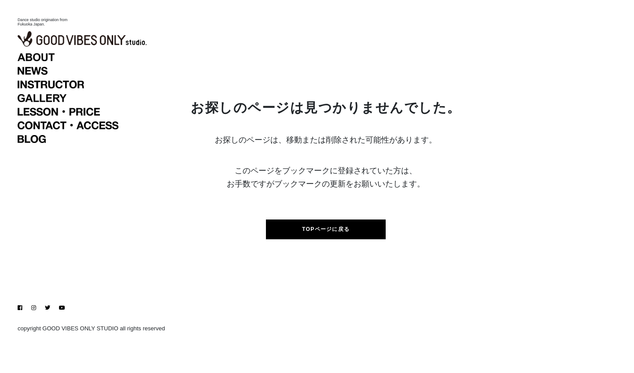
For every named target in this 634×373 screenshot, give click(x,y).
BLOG (86, 191)
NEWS (86, 123)
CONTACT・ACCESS (86, 178)
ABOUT (86, 109)
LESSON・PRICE (86, 164)
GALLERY (86, 150)
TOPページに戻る (325, 241)
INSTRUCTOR (86, 137)
